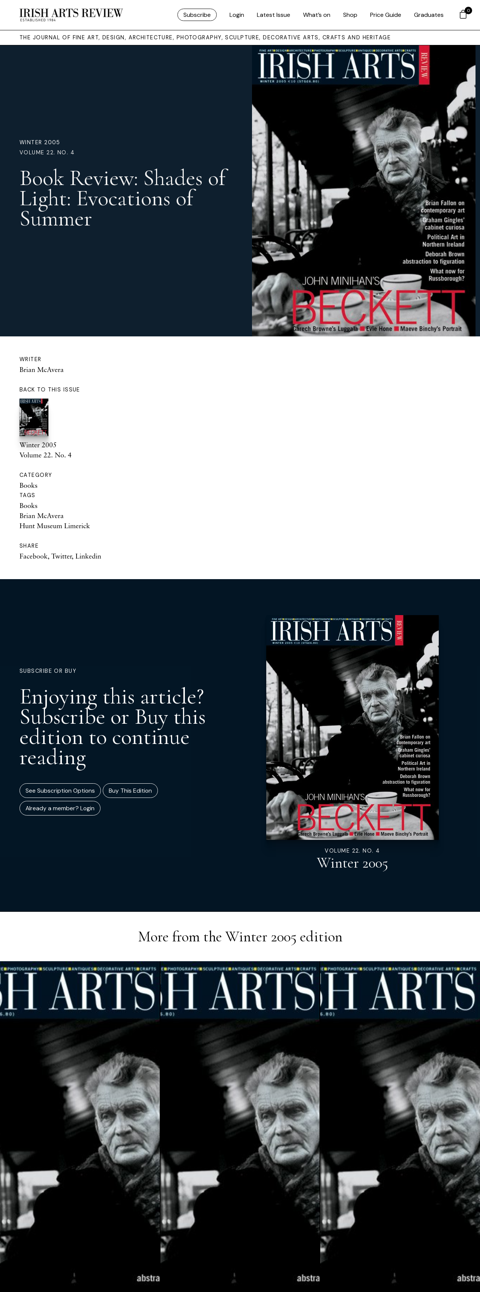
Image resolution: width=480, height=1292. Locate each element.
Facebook (34, 556)
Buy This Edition (130, 791)
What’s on (316, 15)
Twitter (61, 556)
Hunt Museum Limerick (55, 525)
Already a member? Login (60, 808)
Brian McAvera (42, 369)
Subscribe (197, 15)
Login (237, 15)
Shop (350, 15)
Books (29, 485)
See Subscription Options (60, 791)
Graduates (429, 15)
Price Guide (385, 15)
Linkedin (88, 556)
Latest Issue (273, 15)
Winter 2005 (40, 142)
